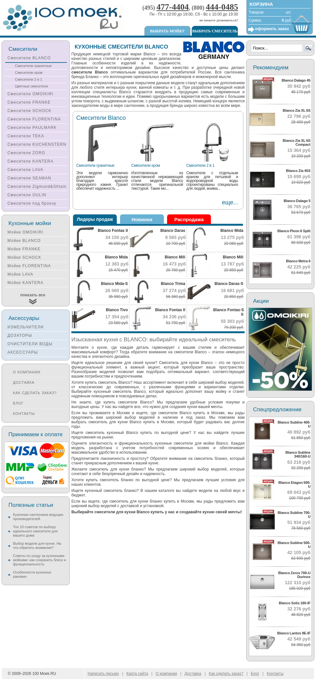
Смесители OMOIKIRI (30, 94)
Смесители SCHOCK (29, 110)
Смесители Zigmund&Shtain (37, 186)
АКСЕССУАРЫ (22, 352)
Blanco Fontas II (113, 230)
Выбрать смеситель (214, 31)
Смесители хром (145, 165)
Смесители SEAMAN (29, 178)
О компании (27, 372)
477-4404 (172, 7)
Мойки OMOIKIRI (25, 232)
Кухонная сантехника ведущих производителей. (38, 517)
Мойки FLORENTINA (29, 266)
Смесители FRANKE (29, 102)
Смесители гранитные (95, 165)
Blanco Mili (175, 257)
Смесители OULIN (26, 195)
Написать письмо (103, 673)
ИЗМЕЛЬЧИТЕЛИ (25, 327)
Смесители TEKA (25, 136)
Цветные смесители (31, 86)
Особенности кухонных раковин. (32, 574)
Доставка (23, 382)
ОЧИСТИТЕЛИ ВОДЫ (30, 344)
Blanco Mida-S (114, 283)
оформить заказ (272, 28)
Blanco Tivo (117, 310)
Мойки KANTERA (25, 282)
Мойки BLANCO (24, 240)
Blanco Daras (172, 230)
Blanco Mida (231, 230)
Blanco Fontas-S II (228, 312)
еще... (230, 202)
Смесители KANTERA (30, 161)
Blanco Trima (173, 283)
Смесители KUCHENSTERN (37, 144)
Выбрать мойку (167, 31)
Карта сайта (137, 673)
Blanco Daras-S (228, 283)
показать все (32, 295)
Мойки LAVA (20, 274)
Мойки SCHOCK (24, 257)
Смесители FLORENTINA (34, 119)
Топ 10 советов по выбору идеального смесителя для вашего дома (35, 531)
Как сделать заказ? (35, 393)
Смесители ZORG (26, 153)
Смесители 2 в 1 (200, 165)
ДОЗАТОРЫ (19, 335)
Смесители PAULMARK (32, 127)
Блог (18, 403)
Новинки (141, 219)
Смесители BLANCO (29, 58)
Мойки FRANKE (24, 249)
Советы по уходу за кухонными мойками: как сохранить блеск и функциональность (39, 560)
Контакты (24, 413)
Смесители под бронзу (31, 203)
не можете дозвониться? (219, 20)
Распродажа (189, 219)
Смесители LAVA (25, 169)
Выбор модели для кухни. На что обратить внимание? (37, 545)
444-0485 (222, 7)
